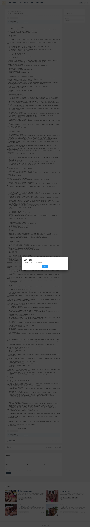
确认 (45, 266)
